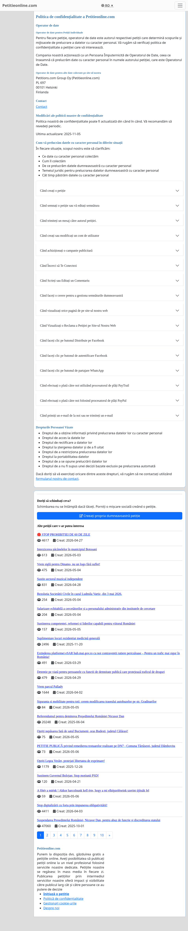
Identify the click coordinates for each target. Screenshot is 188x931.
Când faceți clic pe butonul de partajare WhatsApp (72, 370)
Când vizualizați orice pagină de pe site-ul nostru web (74, 310)
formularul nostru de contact (57, 478)
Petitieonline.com (19, 5)
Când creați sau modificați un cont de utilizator (69, 235)
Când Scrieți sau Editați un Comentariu (64, 280)
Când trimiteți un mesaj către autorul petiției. (68, 220)
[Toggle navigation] (180, 5)
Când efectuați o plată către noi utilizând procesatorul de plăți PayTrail (84, 385)
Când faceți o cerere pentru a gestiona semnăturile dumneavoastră (81, 295)
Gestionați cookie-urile (60, 903)
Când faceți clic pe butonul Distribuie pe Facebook (72, 340)
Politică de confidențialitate (63, 898)
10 (102, 835)
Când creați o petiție (52, 190)
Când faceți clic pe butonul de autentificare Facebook (73, 355)
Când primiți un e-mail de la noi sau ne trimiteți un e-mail (76, 415)
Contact (41, 106)
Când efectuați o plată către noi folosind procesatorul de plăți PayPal (83, 400)
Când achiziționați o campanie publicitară (66, 250)
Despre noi (51, 908)
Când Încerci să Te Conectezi (58, 265)
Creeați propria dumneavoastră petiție (109, 516)
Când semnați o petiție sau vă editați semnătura (69, 205)
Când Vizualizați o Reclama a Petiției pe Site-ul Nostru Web (78, 325)
